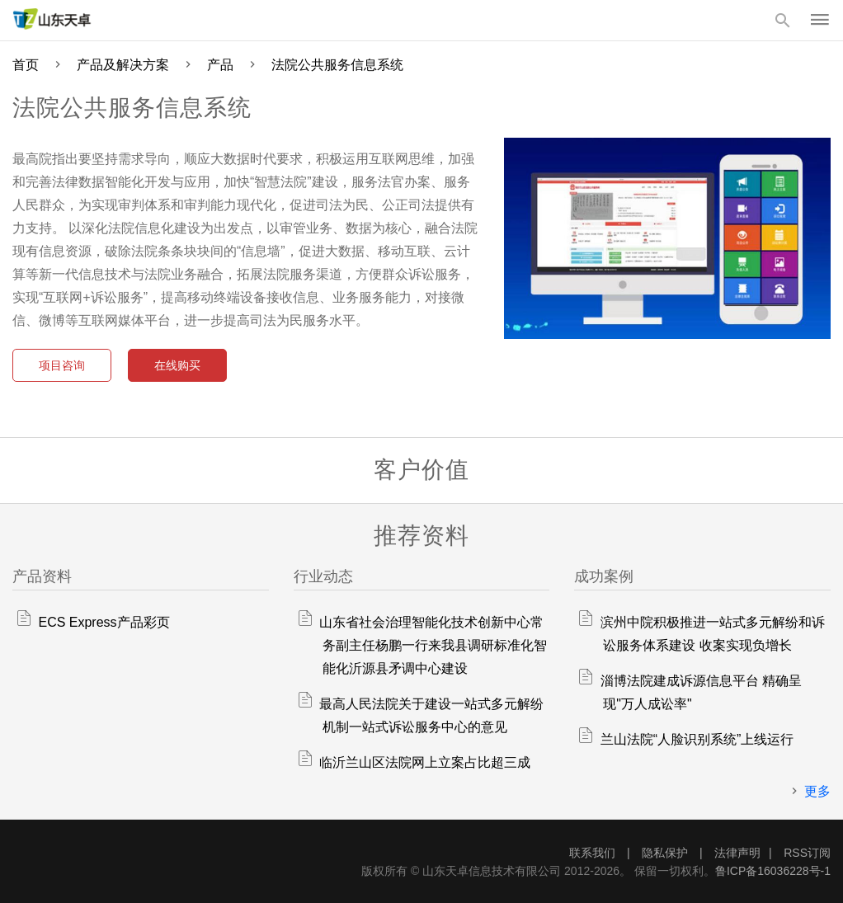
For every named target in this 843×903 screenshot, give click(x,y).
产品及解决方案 (123, 65)
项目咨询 (62, 365)
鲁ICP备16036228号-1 (773, 870)
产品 (220, 65)
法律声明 (737, 852)
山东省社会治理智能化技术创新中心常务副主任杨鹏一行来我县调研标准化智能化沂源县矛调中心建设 (433, 645)
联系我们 (594, 852)
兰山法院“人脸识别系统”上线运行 (697, 739)
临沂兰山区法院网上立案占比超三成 (424, 762)
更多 (817, 791)
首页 (25, 65)
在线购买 (177, 365)
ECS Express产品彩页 (103, 622)
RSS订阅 (807, 852)
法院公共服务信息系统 (337, 65)
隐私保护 (666, 852)
